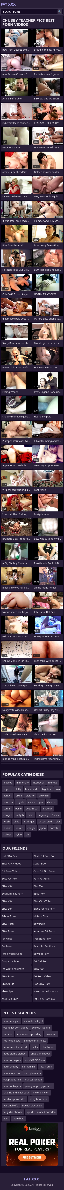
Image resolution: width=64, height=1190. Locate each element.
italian (31, 802)
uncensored (45, 821)
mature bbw (40, 916)
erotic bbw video (46, 1112)
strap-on (8, 802)
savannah (50, 1034)
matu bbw (18, 1118)
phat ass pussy (11, 1073)
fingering (43, 815)
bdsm (18, 808)
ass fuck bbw (10, 998)
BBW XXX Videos (11, 863)
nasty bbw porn (38, 1099)
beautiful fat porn (12, 893)
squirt (29, 1112)
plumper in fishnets (35, 1040)
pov (41, 802)
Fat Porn (7, 946)
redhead (53, 782)
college (7, 834)
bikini (19, 795)
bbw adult (8, 983)
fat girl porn (40, 961)
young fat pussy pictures (38, 1086)
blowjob (7, 782)
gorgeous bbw (10, 961)
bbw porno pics (12, 1060)
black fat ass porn (44, 908)
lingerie (7, 789)
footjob (20, 815)
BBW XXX (7, 886)
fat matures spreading (28, 1034)
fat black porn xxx (44, 998)
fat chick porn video (14, 1099)
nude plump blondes (15, 1053)
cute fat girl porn (44, 871)
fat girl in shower (12, 1112)
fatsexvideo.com (12, 953)
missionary (22, 782)
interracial (38, 782)
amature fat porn (44, 931)
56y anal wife (10, 1105)
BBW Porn (8, 923)
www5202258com (35, 1060)
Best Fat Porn (10, 878)
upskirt (19, 828)
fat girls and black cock (16, 1092)
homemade (31, 789)
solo (57, 789)
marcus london (33, 1079)
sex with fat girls (41, 1027)
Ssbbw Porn (9, 916)
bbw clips (7, 991)
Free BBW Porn (42, 938)
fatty (18, 789)
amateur (47, 808)
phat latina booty (40, 1053)
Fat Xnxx (7, 938)
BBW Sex (7, 908)
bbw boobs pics (12, 1086)
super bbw (39, 863)
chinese (51, 802)
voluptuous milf (12, 1079)
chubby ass (48, 1047)
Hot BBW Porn (42, 983)
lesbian (7, 828)
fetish (6, 821)
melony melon (41, 1092)
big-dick (46, 789)
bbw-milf (44, 795)
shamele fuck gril (33, 1021)
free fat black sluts (32, 1105)
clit (27, 834)
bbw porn (39, 923)
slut (58, 821)
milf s (35, 1047)
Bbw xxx (38, 886)
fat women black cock (15, 1047)
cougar (31, 828)
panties (7, 795)
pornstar (55, 828)
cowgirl (7, 815)
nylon (19, 834)
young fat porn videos (15, 1027)
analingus (29, 821)
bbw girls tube (42, 901)
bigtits (20, 802)
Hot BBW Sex (9, 856)
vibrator (30, 795)
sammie (7, 1034)
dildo (16, 821)
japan (42, 828)
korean (7, 808)
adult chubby (10, 1066)
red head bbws (11, 1040)
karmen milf (29, 1066)
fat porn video (42, 976)
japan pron (46, 1066)
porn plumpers (32, 1073)
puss (6, 1118)
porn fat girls (41, 878)
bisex (31, 815)
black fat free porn (44, 856)
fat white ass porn (13, 968)
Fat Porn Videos (11, 871)
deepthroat (32, 808)
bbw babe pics (11, 1021)
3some (56, 815)
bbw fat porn (41, 953)
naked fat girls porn (45, 991)
